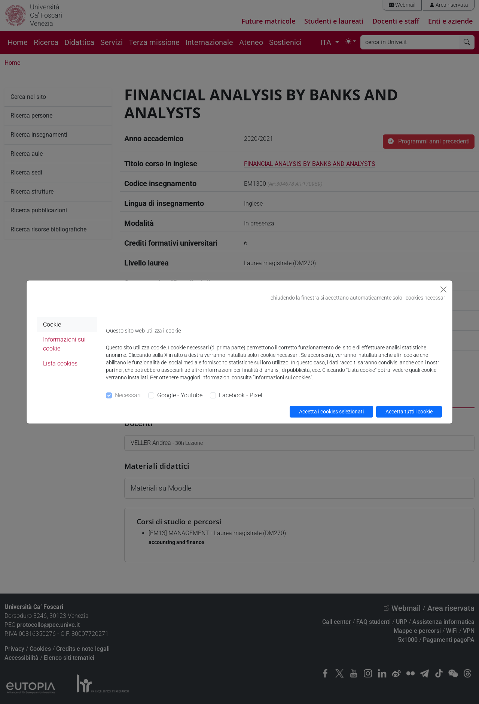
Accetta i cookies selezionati (331, 412)
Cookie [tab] (52, 324)
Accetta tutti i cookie (409, 412)
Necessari (128, 395)
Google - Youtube (179, 395)
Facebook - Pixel (240, 395)
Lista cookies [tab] (60, 363)
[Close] (443, 289)
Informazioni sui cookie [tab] (64, 344)
